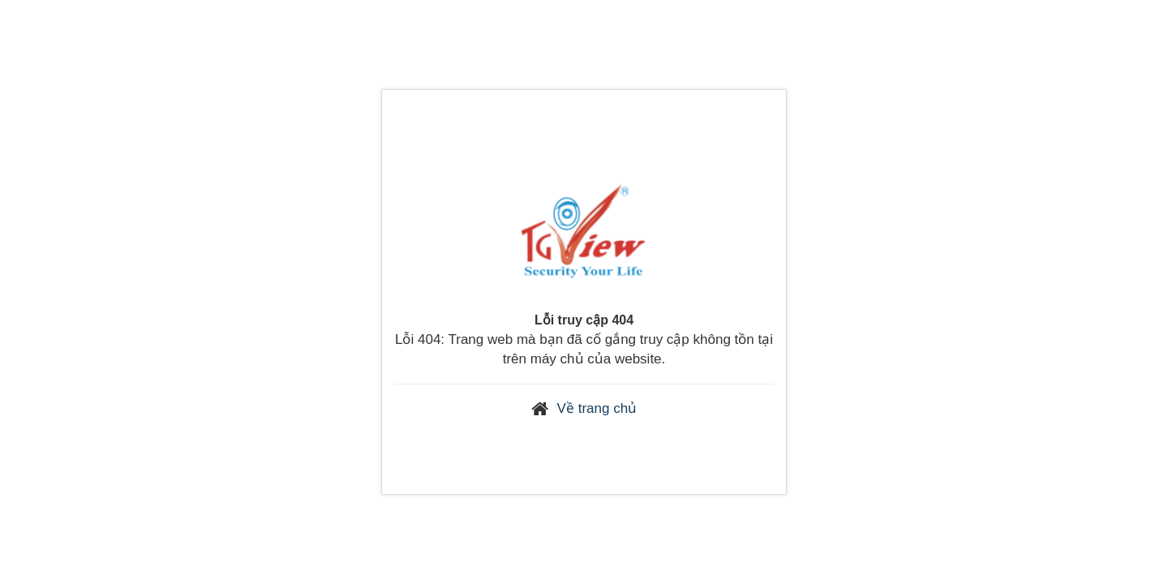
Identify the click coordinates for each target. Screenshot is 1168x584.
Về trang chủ (597, 408)
